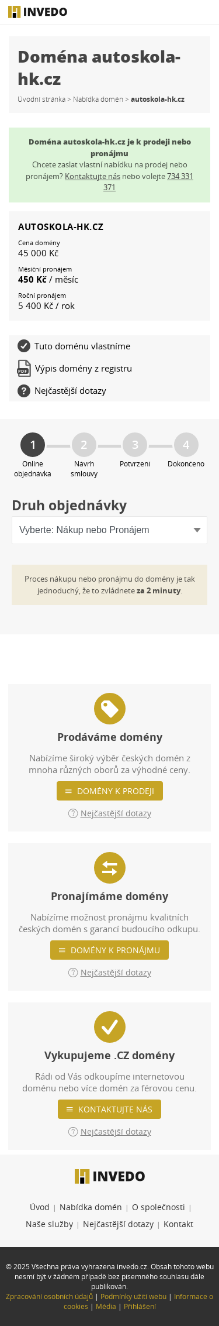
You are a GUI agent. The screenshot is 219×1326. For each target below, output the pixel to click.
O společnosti (158, 1206)
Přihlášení (140, 1306)
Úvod (40, 1206)
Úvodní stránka (41, 99)
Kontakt (178, 1223)
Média (106, 1306)
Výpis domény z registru (75, 368)
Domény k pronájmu (115, 950)
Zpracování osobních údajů (49, 1296)
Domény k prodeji (115, 790)
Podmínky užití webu (133, 1296)
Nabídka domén (98, 99)
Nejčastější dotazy (118, 1223)
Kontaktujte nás (115, 1109)
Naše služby (49, 1223)
